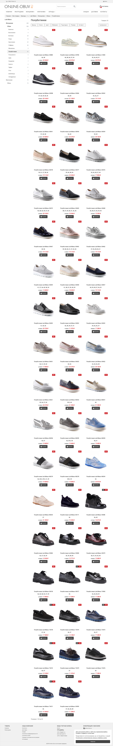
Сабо (18, 58)
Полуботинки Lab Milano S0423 (69, 361)
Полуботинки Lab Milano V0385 (95, 515)
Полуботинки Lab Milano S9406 (69, 93)
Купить (43, 63)
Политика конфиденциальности (30, 733)
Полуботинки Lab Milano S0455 (43, 323)
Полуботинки (18, 51)
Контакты (103, 12)
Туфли (18, 67)
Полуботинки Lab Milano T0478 (43, 630)
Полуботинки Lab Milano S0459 (43, 285)
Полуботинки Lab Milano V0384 (43, 553)
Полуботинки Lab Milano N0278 (69, 476)
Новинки (9, 12)
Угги (18, 70)
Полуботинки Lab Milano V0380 (69, 553)
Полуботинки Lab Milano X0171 (69, 515)
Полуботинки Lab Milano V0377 (69, 591)
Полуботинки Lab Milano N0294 (95, 438)
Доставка (94, 12)
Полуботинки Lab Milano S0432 (95, 323)
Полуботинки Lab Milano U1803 (95, 55)
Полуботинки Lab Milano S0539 (95, 131)
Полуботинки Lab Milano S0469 (69, 208)
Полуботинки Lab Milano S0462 (95, 246)
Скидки (86, 12)
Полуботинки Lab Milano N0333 (43, 515)
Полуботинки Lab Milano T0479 (69, 668)
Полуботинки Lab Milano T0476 (95, 668)
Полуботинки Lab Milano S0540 (69, 131)
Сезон (41, 25)
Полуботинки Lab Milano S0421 (43, 400)
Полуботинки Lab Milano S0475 (43, 208)
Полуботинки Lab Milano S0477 (69, 170)
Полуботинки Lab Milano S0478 (43, 170)
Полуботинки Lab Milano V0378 (43, 591)
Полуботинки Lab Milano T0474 (69, 630)
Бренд (34, 25)
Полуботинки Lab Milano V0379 (95, 553)
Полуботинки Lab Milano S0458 (69, 285)
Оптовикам (25, 739)
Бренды (52, 12)
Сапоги (18, 64)
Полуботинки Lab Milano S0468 (95, 208)
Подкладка (64, 25)
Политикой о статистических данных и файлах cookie (91, 738)
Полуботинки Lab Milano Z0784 (69, 55)
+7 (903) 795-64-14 (11, 1)
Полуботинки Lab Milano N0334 (95, 476)
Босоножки (18, 33)
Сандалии (18, 61)
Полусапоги (18, 55)
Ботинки (18, 36)
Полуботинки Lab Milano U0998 (43, 93)
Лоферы (18, 45)
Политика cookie (26, 735)
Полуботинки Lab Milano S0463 (69, 246)
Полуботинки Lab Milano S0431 (43, 361)
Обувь (17, 26)
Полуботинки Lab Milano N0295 (69, 438)
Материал (55, 25)
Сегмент (81, 25)
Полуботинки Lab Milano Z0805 (43, 55)
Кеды (18, 39)
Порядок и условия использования (30, 737)
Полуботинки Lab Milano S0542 (95, 93)
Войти (105, 1)
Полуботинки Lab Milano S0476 (95, 170)
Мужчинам (41, 12)
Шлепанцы (18, 74)
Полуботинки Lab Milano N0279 (43, 476)
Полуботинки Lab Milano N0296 (43, 438)
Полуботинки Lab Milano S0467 (43, 246)
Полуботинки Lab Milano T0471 (43, 706)
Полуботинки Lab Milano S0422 (95, 361)
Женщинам (30, 12)
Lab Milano (8, 19)
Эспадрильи (18, 77)
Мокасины (18, 48)
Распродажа (19, 12)
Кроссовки (18, 42)
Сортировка (102, 25)
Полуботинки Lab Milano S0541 (43, 131)
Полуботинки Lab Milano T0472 (43, 668)
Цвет (47, 25)
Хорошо (93, 741)
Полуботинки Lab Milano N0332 (69, 400)
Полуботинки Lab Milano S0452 (69, 323)
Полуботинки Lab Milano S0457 (95, 285)
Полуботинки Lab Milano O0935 (69, 706)
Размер (73, 25)
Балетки (18, 29)
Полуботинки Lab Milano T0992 (95, 591)
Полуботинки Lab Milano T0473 (95, 630)
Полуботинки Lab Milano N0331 (95, 400)
